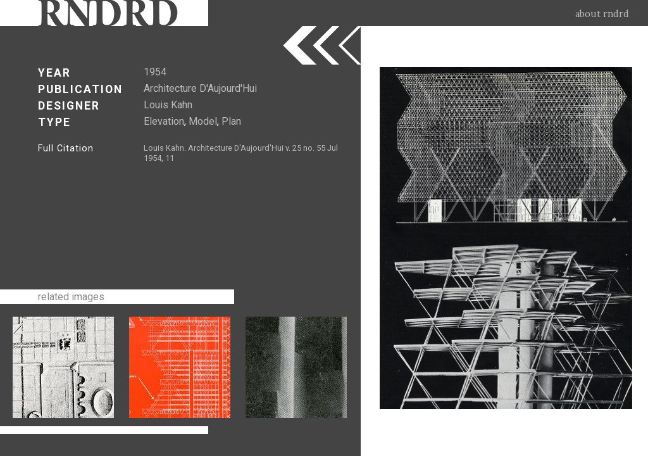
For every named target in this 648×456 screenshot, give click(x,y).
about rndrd (602, 14)
